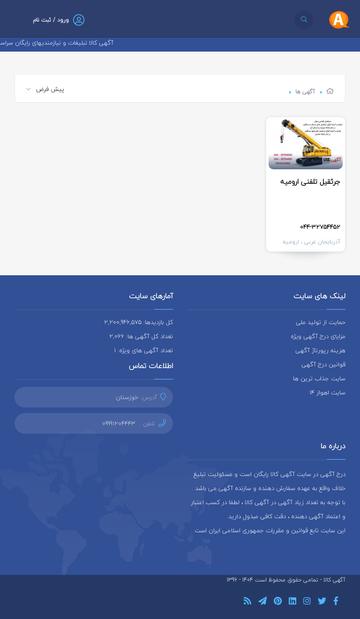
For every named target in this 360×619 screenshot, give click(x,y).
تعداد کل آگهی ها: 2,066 (141, 336)
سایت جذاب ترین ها (319, 378)
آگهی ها (305, 92)
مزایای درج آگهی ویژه (318, 336)
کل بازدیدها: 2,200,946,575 (138, 322)
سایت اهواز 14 (327, 392)
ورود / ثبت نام (51, 20)
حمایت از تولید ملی (320, 322)
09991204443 (118, 423)
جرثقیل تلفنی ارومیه (310, 181)
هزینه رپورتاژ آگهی (320, 350)
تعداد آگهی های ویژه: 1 (143, 350)
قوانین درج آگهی (323, 364)
